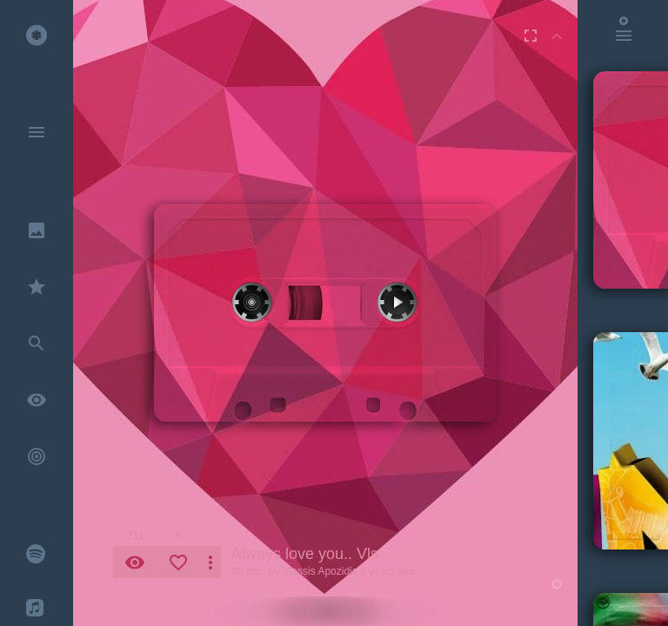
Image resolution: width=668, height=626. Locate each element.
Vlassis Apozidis (320, 571)
